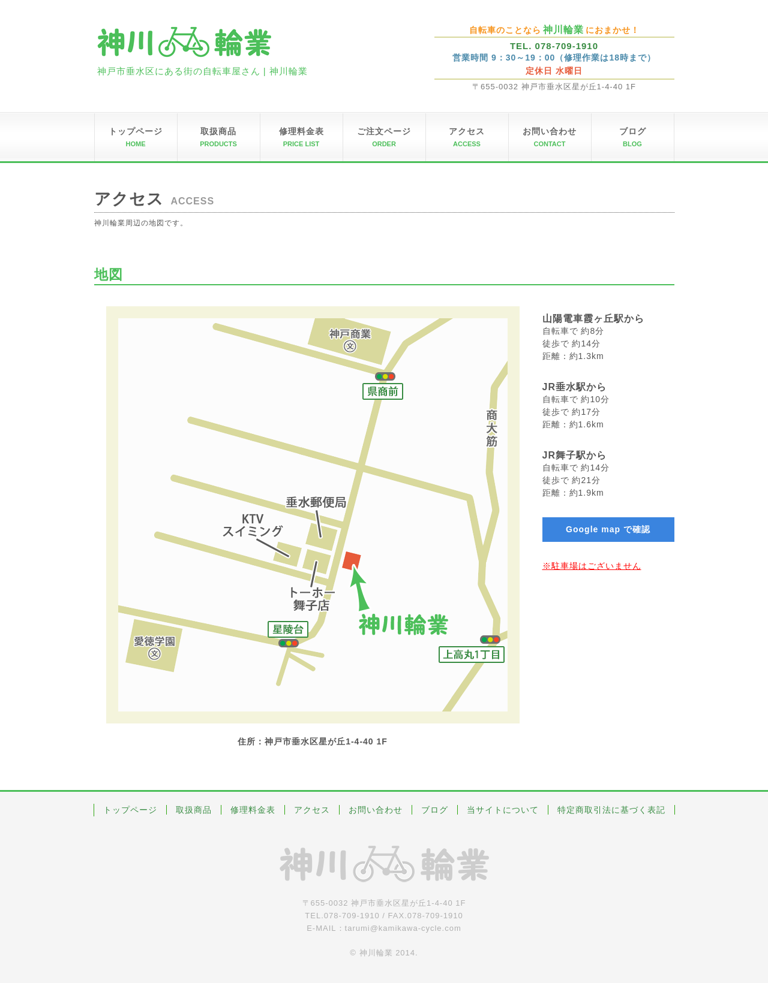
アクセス (312, 810)
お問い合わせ (376, 810)
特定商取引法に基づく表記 (611, 810)
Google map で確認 (608, 529)
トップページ (130, 810)
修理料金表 (252, 810)
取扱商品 (194, 810)
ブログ (434, 810)
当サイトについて (503, 810)
